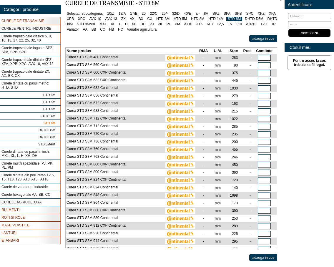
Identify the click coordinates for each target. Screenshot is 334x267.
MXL (103, 24)
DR (273, 24)
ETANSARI (10, 240)
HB (111, 29)
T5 (230, 24)
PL (169, 24)
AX (132, 19)
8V (206, 13)
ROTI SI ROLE (13, 217)
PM (177, 24)
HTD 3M (49, 95)
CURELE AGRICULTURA (21, 202)
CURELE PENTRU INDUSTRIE (26, 28)
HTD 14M (48, 116)
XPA (272, 13)
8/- (197, 13)
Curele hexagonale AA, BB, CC (25, 195)
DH (143, 24)
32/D (176, 13)
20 (144, 13)
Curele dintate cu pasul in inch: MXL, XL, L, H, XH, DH (25, 154)
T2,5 (220, 24)
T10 (239, 24)
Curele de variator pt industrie (24, 187)
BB (94, 29)
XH (134, 24)
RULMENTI (10, 210)
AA (85, 29)
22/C (153, 13)
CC (102, 29)
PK (160, 24)
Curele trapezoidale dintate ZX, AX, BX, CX (25, 73)
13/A (122, 13)
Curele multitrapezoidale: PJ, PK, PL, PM (27, 165)
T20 (263, 24)
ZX (123, 19)
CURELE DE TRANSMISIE (22, 21)
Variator (73, 29)
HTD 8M (49, 109)
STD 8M (49, 123)
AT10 (188, 24)
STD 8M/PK (46, 144)
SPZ (215, 13)
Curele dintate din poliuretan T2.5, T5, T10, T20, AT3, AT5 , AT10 (28, 177)
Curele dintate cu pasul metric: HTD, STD (25, 85)
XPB (70, 19)
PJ (151, 24)
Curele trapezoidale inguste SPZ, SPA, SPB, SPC (27, 50)
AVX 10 (95, 19)
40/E (187, 13)
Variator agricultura (142, 29)
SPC (249, 13)
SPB (238, 13)
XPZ (261, 13)
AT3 (210, 24)
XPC (81, 19)
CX (149, 19)
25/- (165, 13)
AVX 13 (111, 19)
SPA (227, 13)
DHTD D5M (47, 130)
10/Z (110, 13)
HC (120, 29)
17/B (133, 13)
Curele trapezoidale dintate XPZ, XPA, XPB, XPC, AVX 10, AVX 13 (27, 62)
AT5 (199, 24)
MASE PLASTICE (15, 225)
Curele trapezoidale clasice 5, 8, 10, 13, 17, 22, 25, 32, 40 (26, 38)
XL (113, 24)
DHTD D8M (47, 137)
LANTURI (8, 233)
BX (141, 19)
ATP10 (251, 24)
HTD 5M (49, 102)
